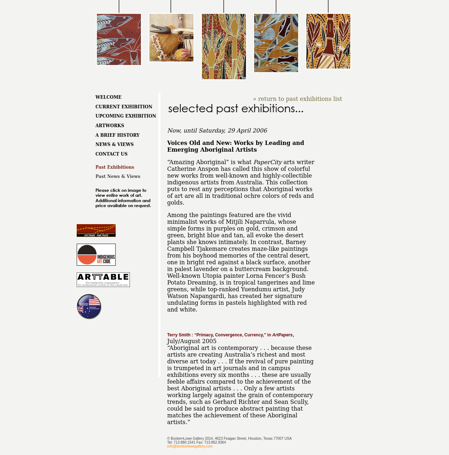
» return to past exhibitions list (297, 99)
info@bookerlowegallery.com (190, 446)
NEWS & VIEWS (114, 144)
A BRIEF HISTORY (117, 135)
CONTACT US (111, 154)
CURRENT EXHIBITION (123, 106)
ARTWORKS (109, 125)
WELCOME (108, 97)
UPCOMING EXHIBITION (125, 116)
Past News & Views (117, 176)
